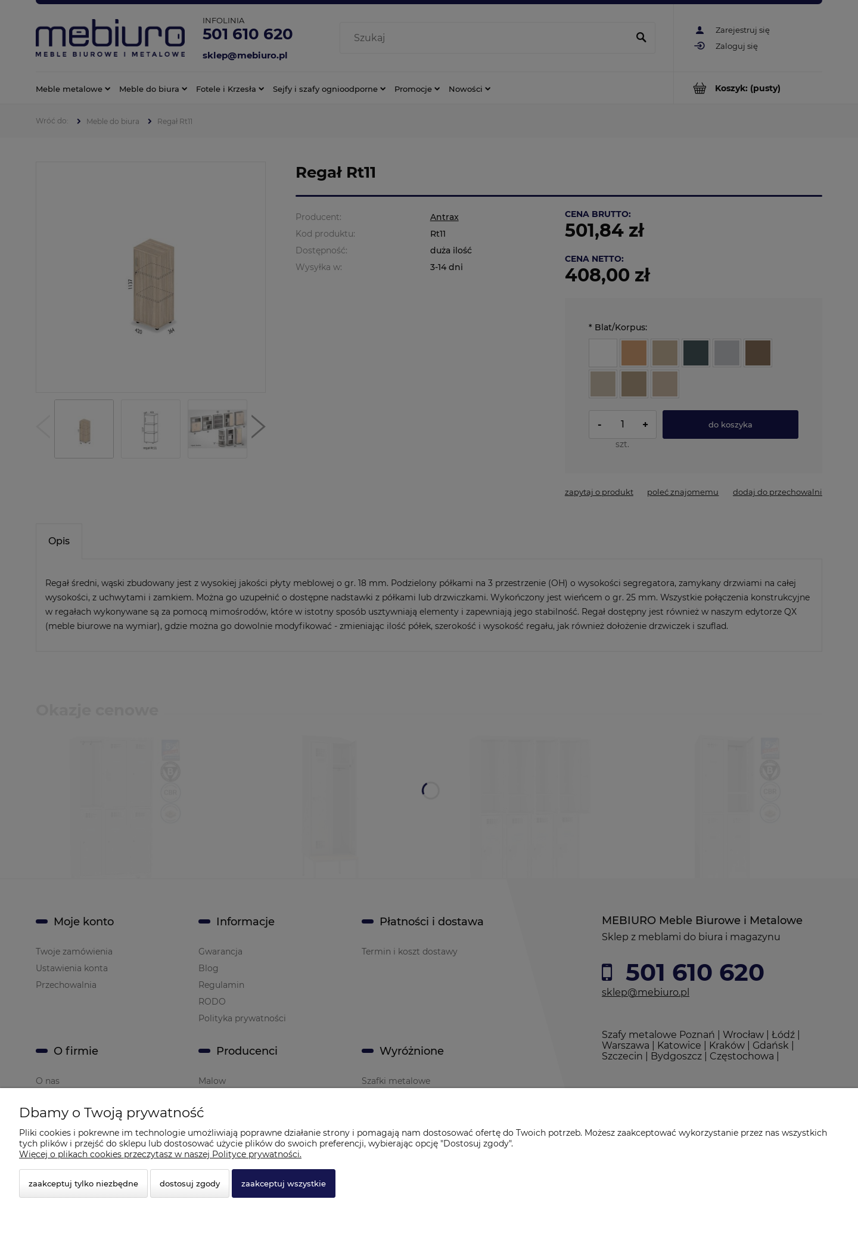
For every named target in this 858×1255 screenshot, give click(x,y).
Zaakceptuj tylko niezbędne (83, 1183)
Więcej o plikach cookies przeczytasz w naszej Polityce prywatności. (160, 1154)
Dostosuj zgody (190, 1183)
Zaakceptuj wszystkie (283, 1183)
